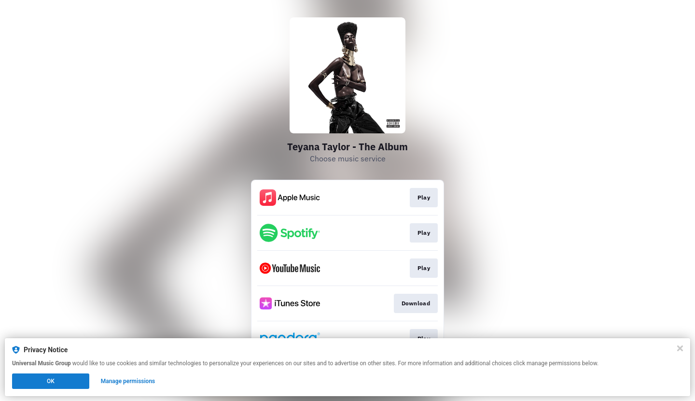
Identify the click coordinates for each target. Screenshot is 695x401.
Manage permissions (128, 381)
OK (51, 381)
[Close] (680, 348)
